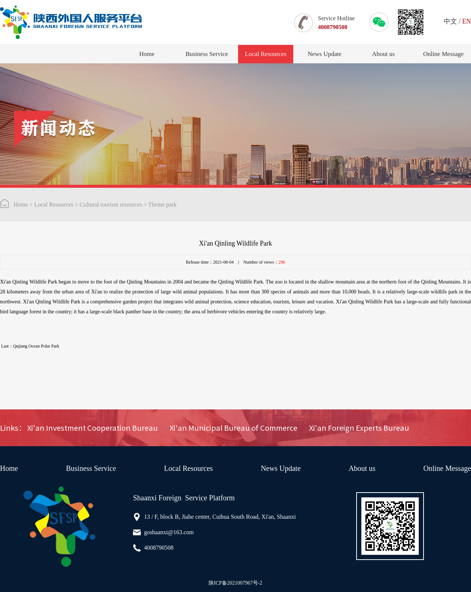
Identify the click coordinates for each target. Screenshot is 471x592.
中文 (450, 21)
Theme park (162, 204)
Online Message (443, 53)
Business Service (206, 53)
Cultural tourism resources (110, 204)
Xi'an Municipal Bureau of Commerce (233, 427)
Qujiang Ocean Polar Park (36, 346)
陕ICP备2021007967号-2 (235, 583)
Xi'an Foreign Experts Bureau (359, 427)
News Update (324, 53)
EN (466, 21)
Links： (13, 427)
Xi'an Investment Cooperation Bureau (92, 427)
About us (383, 53)
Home (147, 53)
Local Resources (266, 53)
